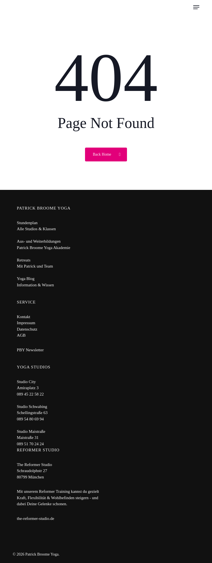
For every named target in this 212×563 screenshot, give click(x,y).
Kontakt (23, 317)
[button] (196, 7)
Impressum (26, 323)
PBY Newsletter (30, 350)
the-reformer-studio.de (35, 518)
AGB (21, 335)
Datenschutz (27, 329)
